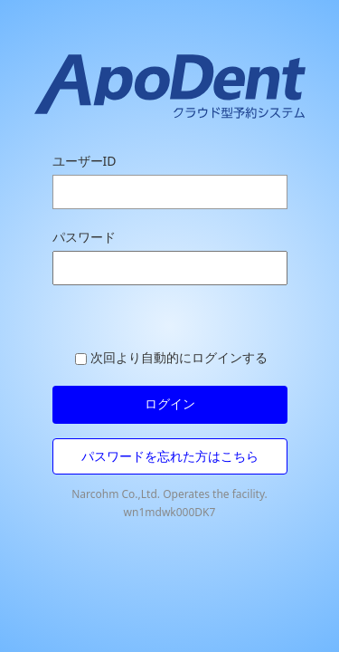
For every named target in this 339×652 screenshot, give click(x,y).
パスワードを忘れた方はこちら (170, 456)
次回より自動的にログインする (171, 357)
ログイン (170, 404)
